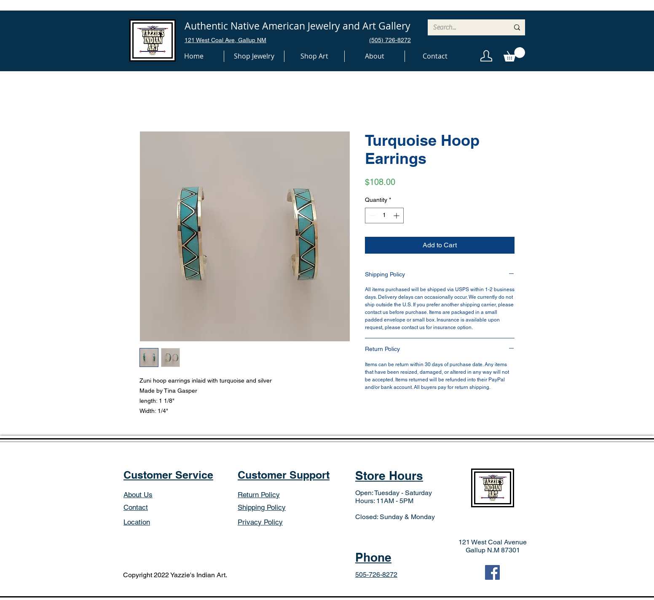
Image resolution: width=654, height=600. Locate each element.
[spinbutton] (384, 215)
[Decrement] (371, 215)
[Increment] (397, 215)
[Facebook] (492, 572)
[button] (254, 56)
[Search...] (464, 27)
